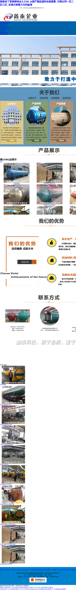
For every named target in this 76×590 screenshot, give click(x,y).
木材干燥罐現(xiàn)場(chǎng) (7, 544)
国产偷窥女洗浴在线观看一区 (46, 589)
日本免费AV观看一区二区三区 (18, 589)
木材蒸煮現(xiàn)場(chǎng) (7, 504)
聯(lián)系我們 (71, 570)
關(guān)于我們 (16, 570)
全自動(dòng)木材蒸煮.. (49, 205)
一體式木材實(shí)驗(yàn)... (7, 444)
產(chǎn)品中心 (26, 570)
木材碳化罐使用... (4, 464)
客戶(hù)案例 (47, 570)
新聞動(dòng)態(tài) (37, 570)
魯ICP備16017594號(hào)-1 (52, 573)
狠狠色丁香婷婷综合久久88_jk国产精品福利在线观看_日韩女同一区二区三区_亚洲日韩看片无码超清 (26, 587)
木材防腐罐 (16, 183)
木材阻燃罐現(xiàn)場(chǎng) (7, 524)
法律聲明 (54, 570)
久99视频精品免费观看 (60, 589)
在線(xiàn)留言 (62, 570)
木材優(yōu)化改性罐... (6, 484)
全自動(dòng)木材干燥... (6, 564)
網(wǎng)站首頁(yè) (5, 570)
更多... (1, 162)
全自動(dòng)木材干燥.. (49, 183)
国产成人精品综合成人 (32, 589)
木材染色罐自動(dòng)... (6, 424)
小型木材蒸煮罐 (16, 205)
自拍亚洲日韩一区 (5, 589)
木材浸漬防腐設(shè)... (6, 404)
